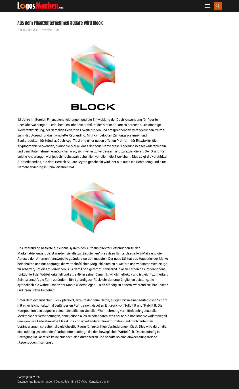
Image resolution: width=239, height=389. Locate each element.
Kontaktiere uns (99, 381)
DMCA (83, 381)
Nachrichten (50, 29)
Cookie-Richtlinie (66, 381)
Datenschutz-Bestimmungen (35, 381)
